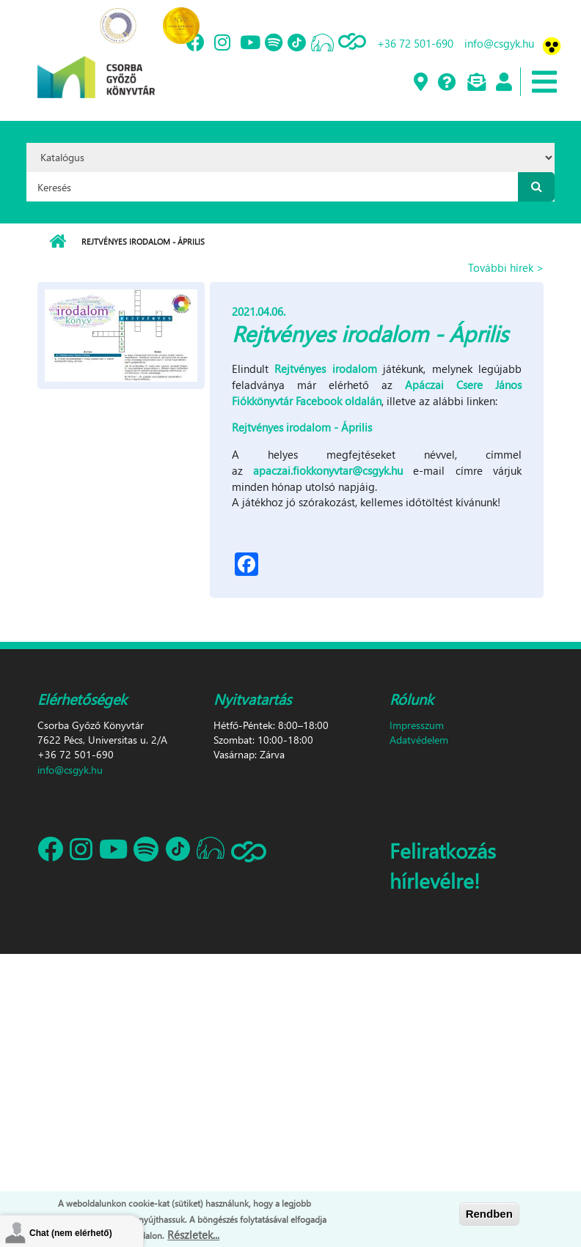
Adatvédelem (419, 740)
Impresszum (417, 725)
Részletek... (193, 1234)
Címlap (57, 241)
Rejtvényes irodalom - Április (302, 427)
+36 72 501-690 (415, 43)
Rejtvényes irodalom (325, 368)
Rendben (489, 1213)
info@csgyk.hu (499, 43)
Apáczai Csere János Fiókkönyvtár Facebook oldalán (377, 392)
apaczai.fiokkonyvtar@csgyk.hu (328, 470)
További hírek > (506, 267)
